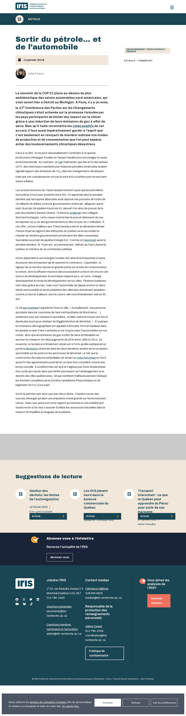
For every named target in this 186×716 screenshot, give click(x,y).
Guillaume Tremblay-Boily (99, 520)
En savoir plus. (70, 706)
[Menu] (172, 7)
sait (60, 162)
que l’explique (31, 307)
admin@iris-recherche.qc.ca (64, 633)
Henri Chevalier (147, 524)
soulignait (75, 212)
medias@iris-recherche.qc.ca (103, 597)
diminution (32, 348)
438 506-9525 (94, 593)
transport (145, 61)
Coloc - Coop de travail (116, 679)
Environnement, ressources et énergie (145, 50)
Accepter (108, 702)
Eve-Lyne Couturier (41, 512)
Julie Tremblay (147, 679)
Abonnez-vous (59, 557)
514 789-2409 (56, 597)
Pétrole (129, 61)
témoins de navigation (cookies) (48, 702)
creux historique (86, 357)
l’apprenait (89, 240)
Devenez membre (156, 600)
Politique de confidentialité (98, 653)
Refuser (136, 702)
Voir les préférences (164, 702)
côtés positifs (83, 126)
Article (34, 19)
